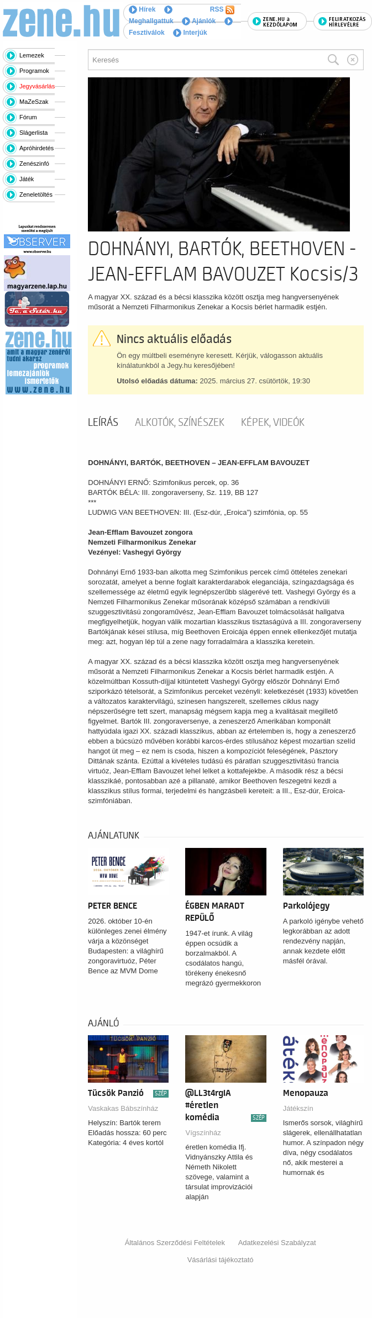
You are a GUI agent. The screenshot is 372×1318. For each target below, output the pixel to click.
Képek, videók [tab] (273, 423)
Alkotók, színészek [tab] (179, 423)
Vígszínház (203, 1133)
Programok (34, 70)
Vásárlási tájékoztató (220, 1260)
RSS (222, 10)
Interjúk (190, 32)
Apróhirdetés (36, 148)
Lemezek (31, 55)
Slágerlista (33, 132)
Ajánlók (199, 21)
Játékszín (298, 1108)
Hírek (142, 9)
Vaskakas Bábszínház (123, 1108)
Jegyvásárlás (37, 86)
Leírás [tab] (103, 423)
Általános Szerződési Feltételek (175, 1242)
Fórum (28, 117)
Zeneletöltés (36, 194)
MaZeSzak (34, 101)
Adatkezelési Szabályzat (277, 1242)
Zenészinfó (34, 163)
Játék (26, 179)
